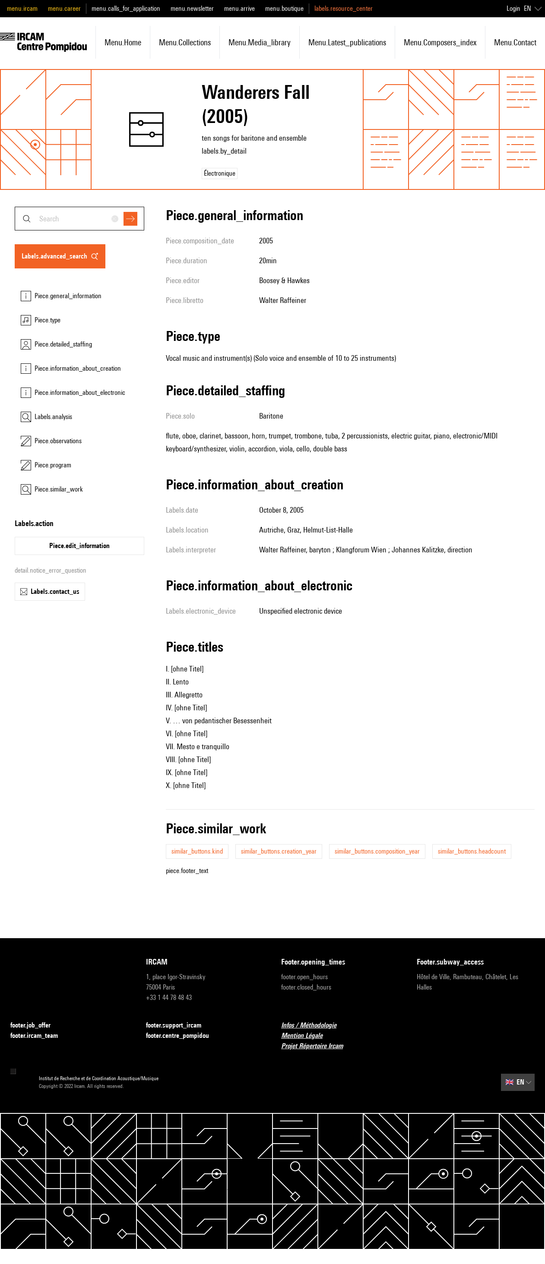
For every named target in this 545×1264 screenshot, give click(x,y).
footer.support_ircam (179, 1025)
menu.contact (515, 42)
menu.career (64, 8)
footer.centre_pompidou (182, 1035)
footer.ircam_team (39, 1035)
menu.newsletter (192, 8)
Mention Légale (307, 1035)
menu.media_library (259, 42)
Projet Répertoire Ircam (317, 1046)
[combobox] (79, 218)
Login (513, 8)
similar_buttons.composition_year (377, 851)
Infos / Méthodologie (314, 1025)
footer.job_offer (35, 1025)
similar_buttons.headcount (472, 851)
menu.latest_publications (347, 42)
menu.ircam (22, 8)
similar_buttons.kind (197, 851)
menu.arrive (239, 8)
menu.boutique (284, 8)
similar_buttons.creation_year (279, 851)
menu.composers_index (440, 42)
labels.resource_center (343, 8)
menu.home (123, 42)
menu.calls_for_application (126, 8)
